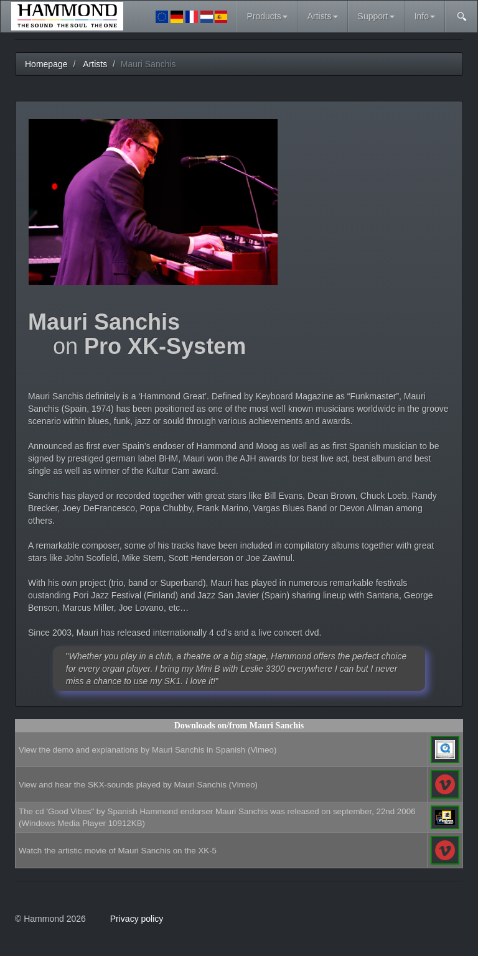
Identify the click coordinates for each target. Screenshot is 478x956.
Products (266, 16)
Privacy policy (137, 919)
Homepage (46, 64)
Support (376, 16)
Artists (322, 16)
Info (425, 16)
